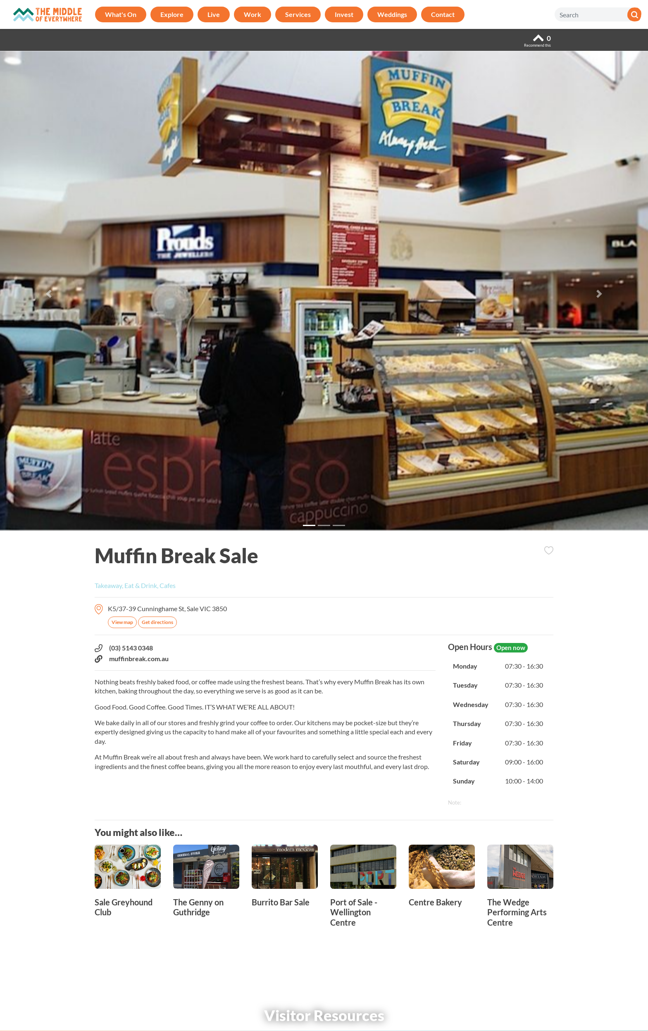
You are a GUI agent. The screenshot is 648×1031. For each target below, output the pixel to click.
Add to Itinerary (548, 550)
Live (213, 14)
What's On (120, 14)
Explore (171, 14)
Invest (344, 14)
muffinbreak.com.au (132, 659)
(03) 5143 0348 (124, 648)
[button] (48, 294)
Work (252, 14)
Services (298, 14)
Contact (443, 14)
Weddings (392, 14)
